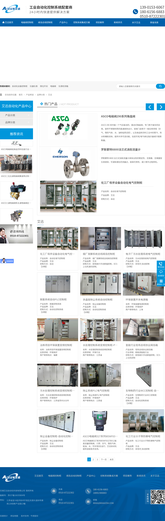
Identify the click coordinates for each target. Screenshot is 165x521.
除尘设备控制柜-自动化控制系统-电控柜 (57, 436)
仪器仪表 (34, 86)
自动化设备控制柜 (19, 86)
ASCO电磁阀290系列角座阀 (118, 116)
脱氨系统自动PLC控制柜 (53, 299)
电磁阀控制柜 (27, 22)
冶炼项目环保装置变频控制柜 (56, 345)
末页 (112, 459)
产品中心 (63, 22)
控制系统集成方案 (81, 22)
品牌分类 (41, 94)
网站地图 (14, 515)
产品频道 (30, 94)
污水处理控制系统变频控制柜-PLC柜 (57, 390)
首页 (21, 94)
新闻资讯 (118, 22)
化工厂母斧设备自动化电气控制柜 (121, 183)
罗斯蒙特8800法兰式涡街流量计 (121, 149)
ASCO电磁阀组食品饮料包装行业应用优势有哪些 (22, 150)
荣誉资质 (154, 22)
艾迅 (50, 94)
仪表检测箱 (63, 86)
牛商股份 (34, 515)
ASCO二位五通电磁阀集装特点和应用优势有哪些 (22, 177)
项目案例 (100, 22)
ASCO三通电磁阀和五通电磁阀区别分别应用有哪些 (23, 204)
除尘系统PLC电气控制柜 (96, 390)
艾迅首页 (9, 22)
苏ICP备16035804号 (16, 495)
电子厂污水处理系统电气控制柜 (143, 254)
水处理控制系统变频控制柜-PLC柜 (100, 345)
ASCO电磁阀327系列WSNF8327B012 (100, 436)
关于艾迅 (136, 22)
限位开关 (44, 86)
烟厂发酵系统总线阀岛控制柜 (99, 254)
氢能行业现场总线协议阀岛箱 (142, 345)
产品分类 (10, 115)
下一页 (104, 459)
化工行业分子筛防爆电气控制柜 (143, 436)
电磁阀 (53, 86)
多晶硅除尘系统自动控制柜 (98, 299)
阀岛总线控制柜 (45, 22)
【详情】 (44, 266)
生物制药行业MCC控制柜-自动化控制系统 (143, 390)
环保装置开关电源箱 (137, 299)
